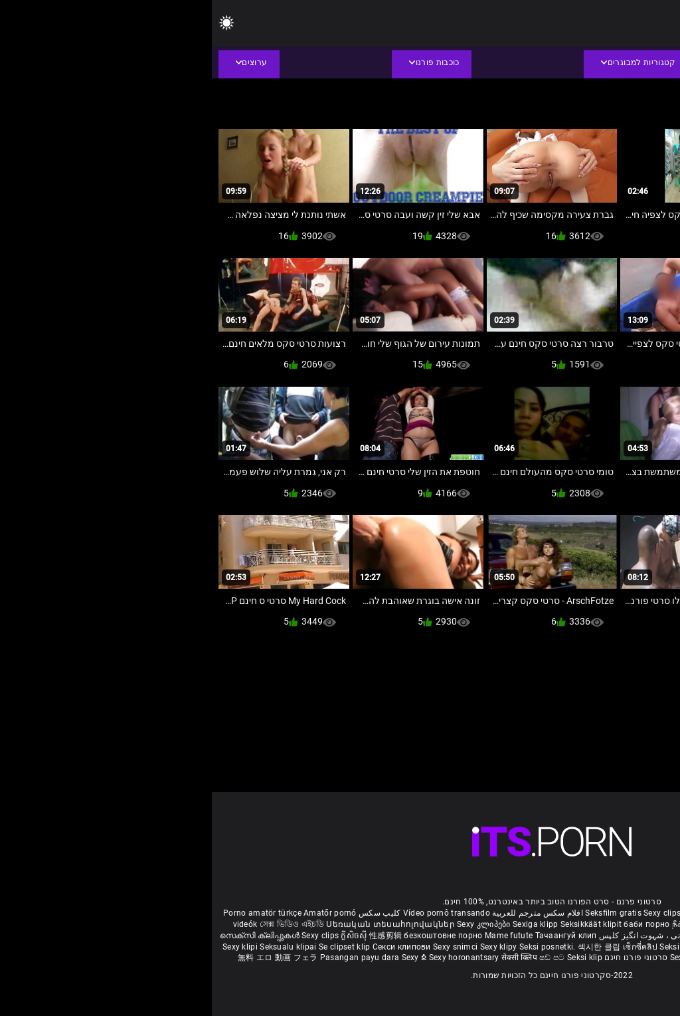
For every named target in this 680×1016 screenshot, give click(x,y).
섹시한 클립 (388, 947)
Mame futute (297, 935)
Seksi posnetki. (336, 947)
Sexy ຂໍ (203, 957)
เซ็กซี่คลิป (429, 947)
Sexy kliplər (480, 957)
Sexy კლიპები (273, 924)
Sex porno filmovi (636, 947)
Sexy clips (451, 913)
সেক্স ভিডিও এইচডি (80, 924)
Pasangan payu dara (149, 957)
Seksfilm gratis (401, 913)
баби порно (435, 924)
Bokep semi (524, 957)
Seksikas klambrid (583, 957)
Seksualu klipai (77, 947)
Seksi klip (466, 947)
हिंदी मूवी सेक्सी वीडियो (563, 935)
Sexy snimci (244, 947)
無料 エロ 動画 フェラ (66, 957)
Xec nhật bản (599, 913)
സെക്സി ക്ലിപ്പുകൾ (49, 935)
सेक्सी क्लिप (308, 957)
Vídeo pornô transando (234, 913)
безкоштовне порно (231, 935)
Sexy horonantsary (253, 957)
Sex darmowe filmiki (563, 947)
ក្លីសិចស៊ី (143, 935)
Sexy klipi (29, 947)
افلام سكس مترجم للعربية (325, 913)
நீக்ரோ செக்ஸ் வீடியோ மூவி (513, 924)
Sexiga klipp (325, 924)
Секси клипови (191, 947)
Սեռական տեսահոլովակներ (179, 924)
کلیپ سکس (168, 913)
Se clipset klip (134, 947)
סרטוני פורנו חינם (424, 957)
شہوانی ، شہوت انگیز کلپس (436, 935)
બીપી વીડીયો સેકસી (600, 924)
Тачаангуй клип (354, 935)
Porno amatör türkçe (50, 913)
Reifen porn (647, 913)
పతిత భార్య (620, 935)
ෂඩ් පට (341, 957)
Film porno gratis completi (521, 913)
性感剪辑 (175, 935)
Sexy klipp (505, 947)
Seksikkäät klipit (380, 924)
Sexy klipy (287, 947)
